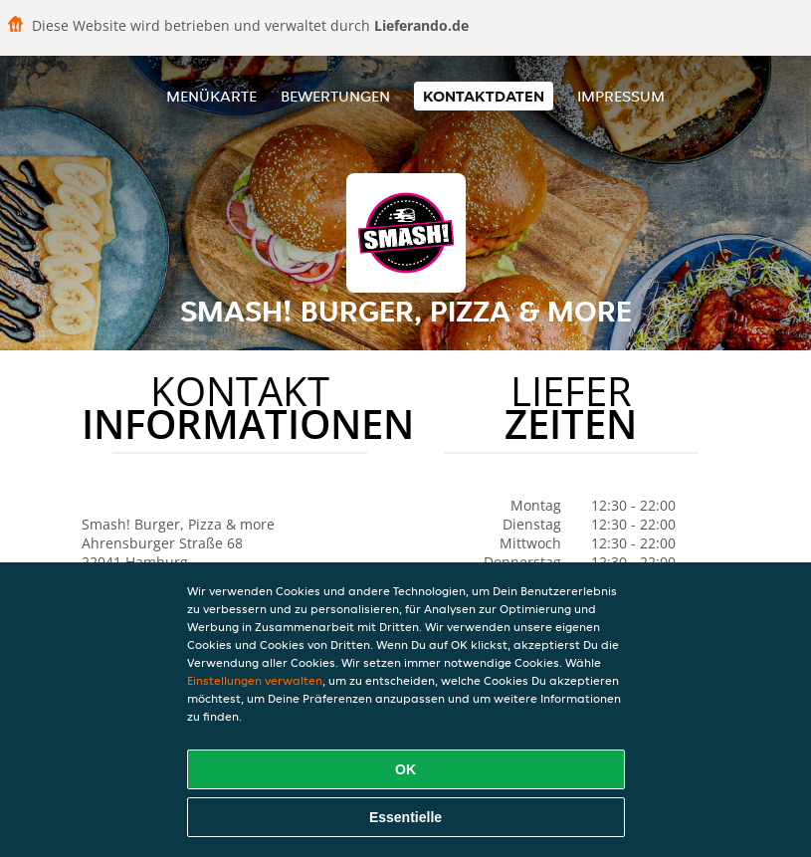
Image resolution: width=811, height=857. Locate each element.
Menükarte (211, 96)
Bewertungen (335, 96)
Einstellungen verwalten (254, 680)
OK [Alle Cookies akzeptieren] (405, 769)
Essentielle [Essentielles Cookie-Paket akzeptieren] (405, 817)
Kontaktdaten (483, 96)
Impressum (621, 96)
